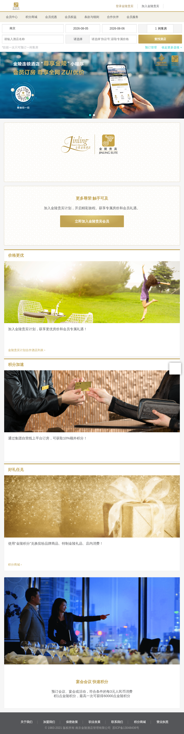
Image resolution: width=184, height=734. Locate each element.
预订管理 (151, 47)
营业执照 (162, 722)
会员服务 (132, 17)
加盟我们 (49, 722)
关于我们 (26, 722)
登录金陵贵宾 (124, 6)
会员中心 (12, 17)
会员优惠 (51, 17)
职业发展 (94, 722)
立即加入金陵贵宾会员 (92, 221)
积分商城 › (15, 564)
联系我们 (117, 722)
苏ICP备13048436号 (125, 728)
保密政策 (72, 722)
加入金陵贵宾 (150, 6)
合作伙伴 (113, 17)
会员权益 (71, 17)
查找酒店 (160, 39)
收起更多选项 (170, 47)
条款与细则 (91, 17)
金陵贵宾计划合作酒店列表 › (26, 350)
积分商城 (31, 17)
